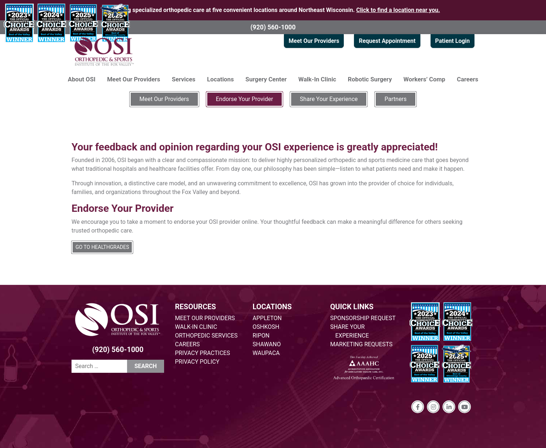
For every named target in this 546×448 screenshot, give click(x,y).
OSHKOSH (266, 326)
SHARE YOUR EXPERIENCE (349, 331)
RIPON (261, 335)
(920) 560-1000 (273, 27)
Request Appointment (387, 40)
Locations (220, 79)
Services (183, 79)
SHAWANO (267, 344)
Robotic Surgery (370, 79)
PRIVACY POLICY (197, 361)
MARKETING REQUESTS (361, 344)
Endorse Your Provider (244, 99)
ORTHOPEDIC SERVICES (206, 335)
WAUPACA (266, 353)
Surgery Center (266, 79)
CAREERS (187, 344)
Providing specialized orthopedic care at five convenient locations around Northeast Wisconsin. (273, 10)
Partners (395, 99)
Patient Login (452, 40)
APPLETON (267, 318)
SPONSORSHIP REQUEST (363, 318)
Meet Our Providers (314, 40)
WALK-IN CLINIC (196, 326)
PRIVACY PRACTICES (202, 353)
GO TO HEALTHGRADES (102, 247)
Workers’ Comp (424, 79)
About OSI (81, 79)
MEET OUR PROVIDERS (205, 318)
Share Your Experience (329, 99)
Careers (467, 79)
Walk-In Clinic (317, 79)
